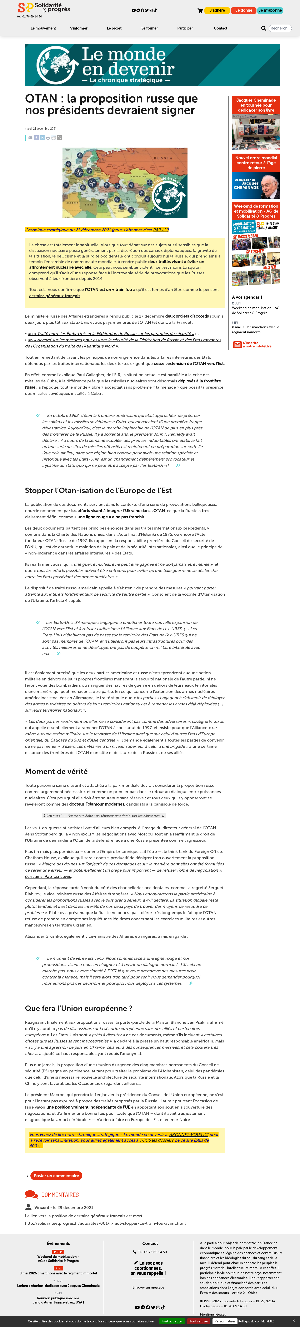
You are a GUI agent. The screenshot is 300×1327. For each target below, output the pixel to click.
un (111, 333)
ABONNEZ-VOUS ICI (188, 1134)
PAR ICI (160, 229)
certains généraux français (54, 295)
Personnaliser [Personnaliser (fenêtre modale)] (225, 1321)
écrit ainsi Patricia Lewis (48, 876)
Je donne (243, 10)
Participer (185, 28)
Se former (149, 28)
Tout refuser (198, 1321)
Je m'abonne (270, 10)
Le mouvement (43, 28)
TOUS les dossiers (156, 1140)
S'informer (78, 28)
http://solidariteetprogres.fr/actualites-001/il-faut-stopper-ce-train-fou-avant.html (105, 1223)
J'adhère (217, 10)
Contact (220, 28)
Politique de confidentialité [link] (256, 1321)
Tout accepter (172, 1321)
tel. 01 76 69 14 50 (29, 16)
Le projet (114, 28)
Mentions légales (213, 1314)
